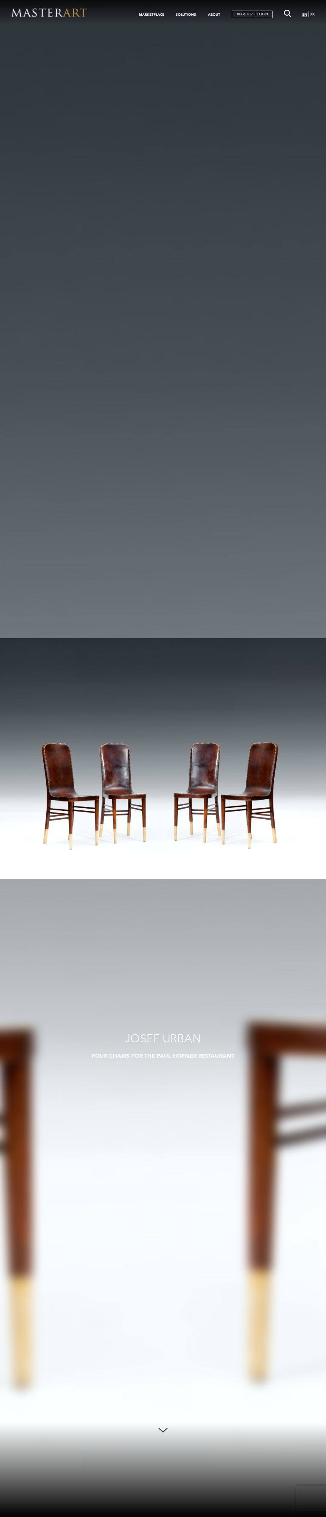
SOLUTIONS (186, 14)
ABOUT (214, 14)
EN (304, 14)
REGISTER (245, 14)
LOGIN (262, 14)
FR (312, 15)
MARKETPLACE (151, 14)
